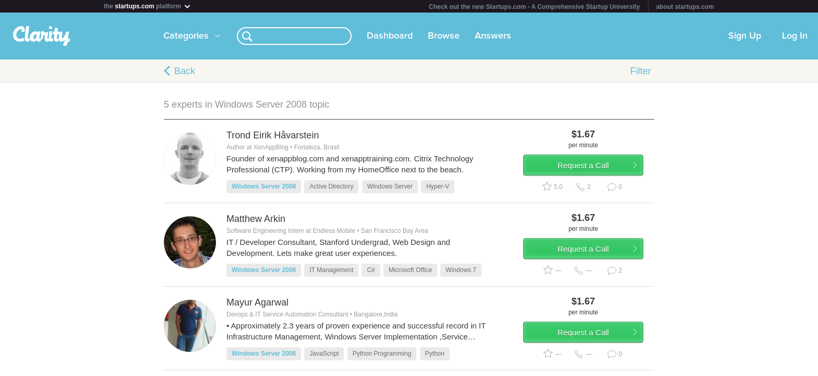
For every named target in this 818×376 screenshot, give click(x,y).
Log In (795, 36)
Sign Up (744, 36)
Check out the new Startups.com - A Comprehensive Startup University (534, 6)
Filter (640, 71)
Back (184, 71)
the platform (147, 6)
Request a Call (592, 168)
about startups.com (685, 6)
